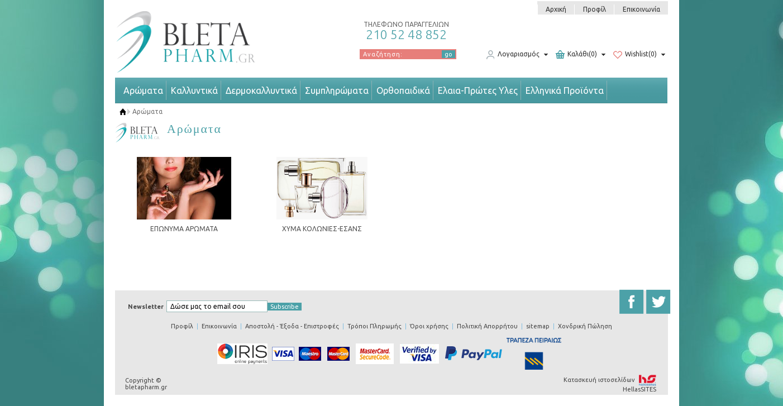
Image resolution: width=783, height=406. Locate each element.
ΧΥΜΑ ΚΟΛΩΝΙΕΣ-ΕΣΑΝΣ (322, 228)
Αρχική (556, 9)
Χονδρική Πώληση (585, 326)
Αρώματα (143, 90)
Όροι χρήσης (429, 326)
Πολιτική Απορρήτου (487, 326)
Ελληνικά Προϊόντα (565, 90)
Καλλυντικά (194, 90)
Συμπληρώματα (337, 90)
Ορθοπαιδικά (403, 90)
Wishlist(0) (635, 54)
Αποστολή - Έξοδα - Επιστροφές (292, 326)
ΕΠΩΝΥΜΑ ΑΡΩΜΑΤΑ (184, 228)
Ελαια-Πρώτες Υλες (478, 90)
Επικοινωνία (641, 9)
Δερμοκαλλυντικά (261, 90)
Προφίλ (594, 9)
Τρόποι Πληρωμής (374, 326)
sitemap (538, 326)
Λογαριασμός (512, 54)
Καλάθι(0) (576, 54)
